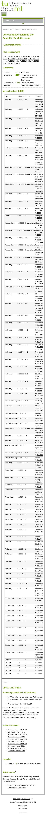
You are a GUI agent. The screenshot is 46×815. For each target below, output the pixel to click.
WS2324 (36, 56)
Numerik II (39, 265)
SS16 (18, 63)
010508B (21, 223)
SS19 (18, 61)
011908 (20, 504)
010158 (20, 148)
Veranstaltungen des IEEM (17, 704)
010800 (20, 323)
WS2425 (23, 56)
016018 (20, 652)
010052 (20, 136)
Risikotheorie (40, 440)
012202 (20, 561)
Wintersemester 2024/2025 (17, 730)
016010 (20, 640)
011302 (20, 366)
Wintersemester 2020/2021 (17, 748)
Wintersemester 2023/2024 (17, 734)
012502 (20, 583)
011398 (20, 393)
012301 (20, 569)
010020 (20, 99)
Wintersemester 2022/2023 (17, 739)
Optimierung (40, 330)
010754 (20, 294)
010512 (20, 238)
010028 (20, 128)
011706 (20, 490)
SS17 (5, 63)
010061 (20, 141)
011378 (20, 389)
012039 (20, 542)
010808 (20, 330)
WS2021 (36, 59)
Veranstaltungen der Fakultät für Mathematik (24, 699)
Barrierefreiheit (23, 805)
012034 (20, 537)
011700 (20, 470)
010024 (20, 119)
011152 (20, 359)
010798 (20, 315)
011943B (21, 514)
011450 (20, 463)
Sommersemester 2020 (16, 751)
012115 (20, 549)
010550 (20, 245)
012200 (20, 554)
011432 (20, 406)
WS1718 (36, 61)
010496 (20, 167)
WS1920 (11, 61)
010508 (20, 208)
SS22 (18, 59)
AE (19, 673)
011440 (20, 435)
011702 (20, 485)
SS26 (5, 56)
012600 (20, 588)
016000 (20, 598)
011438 (20, 423)
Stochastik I (39, 279)
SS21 (30, 59)
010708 (20, 265)
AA (19, 662)
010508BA (21, 230)
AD (19, 670)
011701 (20, 477)
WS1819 (23, 61)
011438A (21, 428)
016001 (20, 605)
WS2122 (23, 59)
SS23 (5, 59)
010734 (20, 286)
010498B (21, 184)
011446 (20, 453)
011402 (20, 401)
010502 (20, 194)
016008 (20, 635)
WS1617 (11, 63)
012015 (20, 529)
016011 (20, 645)
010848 (20, 337)
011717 (20, 497)
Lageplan (11, 763)
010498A (21, 174)
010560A (21, 257)
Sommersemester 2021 (16, 746)
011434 (20, 413)
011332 (20, 381)
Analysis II (39, 194)
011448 (20, 458)
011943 (20, 509)
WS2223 (11, 59)
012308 (20, 579)
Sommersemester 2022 (16, 741)
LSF (9, 697)
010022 (20, 109)
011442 (20, 440)
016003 (20, 615)
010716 (20, 279)
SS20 (5, 61)
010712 (20, 272)
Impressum (23, 812)
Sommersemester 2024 (16, 732)
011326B (21, 374)
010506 (20, 201)
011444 (20, 445)
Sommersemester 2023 (16, 737)
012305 (20, 574)
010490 (20, 155)
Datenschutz (22, 808)
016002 (20, 610)
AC (19, 668)
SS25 (18, 56)
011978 (20, 519)
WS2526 (11, 56)
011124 (20, 352)
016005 (20, 628)
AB (19, 665)
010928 (20, 345)
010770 (20, 303)
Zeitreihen (39, 453)
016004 (20, 620)
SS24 (30, 56)
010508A (21, 216)
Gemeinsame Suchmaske (17, 788)
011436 (20, 418)
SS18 (30, 61)
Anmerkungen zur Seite (21, 799)
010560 (20, 250)
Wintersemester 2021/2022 (17, 744)
